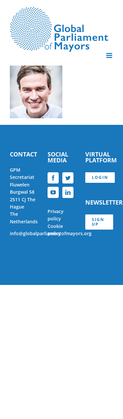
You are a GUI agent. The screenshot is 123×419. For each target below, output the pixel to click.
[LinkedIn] (67, 192)
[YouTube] (53, 192)
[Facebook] (53, 177)
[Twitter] (67, 177)
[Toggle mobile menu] (109, 55)
